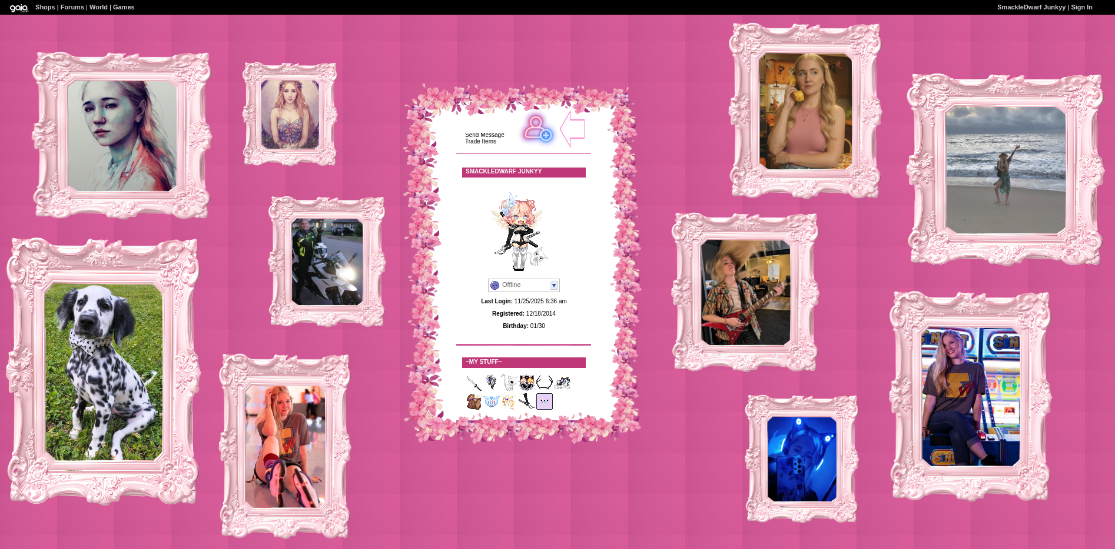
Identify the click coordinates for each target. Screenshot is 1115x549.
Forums (72, 7)
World (98, 7)
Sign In (1082, 7)
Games (124, 7)
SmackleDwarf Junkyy (1031, 7)
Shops (45, 7)
